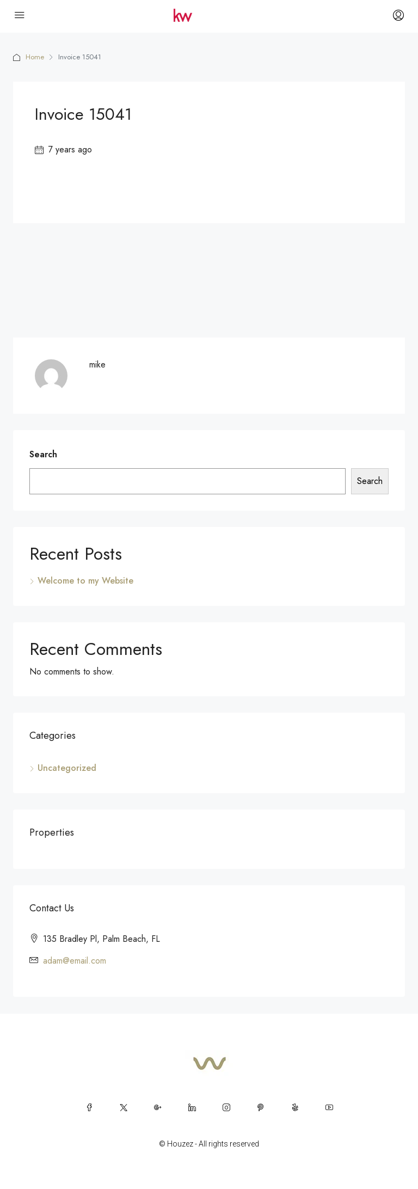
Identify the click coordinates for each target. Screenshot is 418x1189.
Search (43, 454)
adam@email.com (74, 960)
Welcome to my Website (85, 580)
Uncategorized (67, 768)
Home (35, 57)
